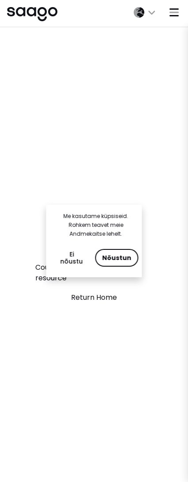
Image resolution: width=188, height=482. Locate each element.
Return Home (94, 297)
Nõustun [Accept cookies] (117, 257)
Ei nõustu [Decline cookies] (71, 258)
